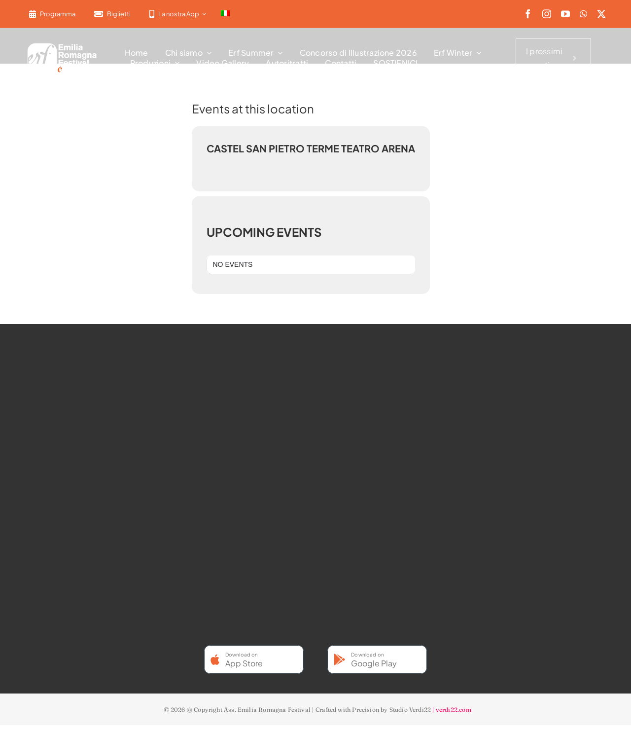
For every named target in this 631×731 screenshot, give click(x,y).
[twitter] (601, 13)
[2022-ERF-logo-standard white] (62, 44)
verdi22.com (453, 709)
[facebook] (528, 13)
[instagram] (546, 13)
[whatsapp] (583, 13)
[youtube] (565, 13)
